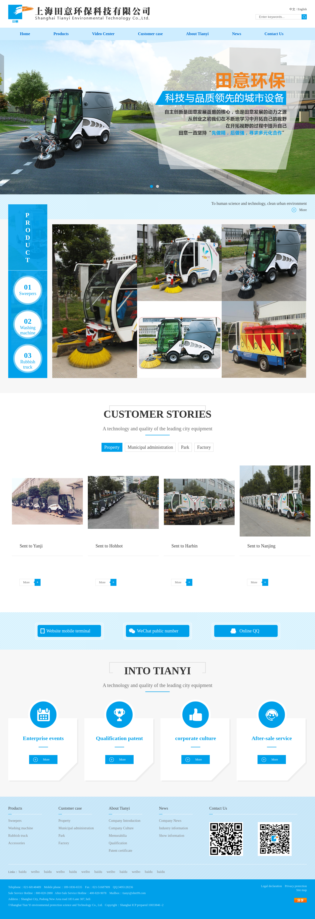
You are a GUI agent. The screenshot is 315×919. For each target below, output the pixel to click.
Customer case (150, 34)
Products (61, 34)
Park (61, 836)
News (236, 34)
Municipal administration (76, 828)
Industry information (173, 828)
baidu (22, 872)
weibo (35, 872)
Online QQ (250, 630)
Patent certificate (120, 850)
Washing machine (20, 828)
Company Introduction (124, 821)
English (302, 9)
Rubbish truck (18, 836)
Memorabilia (118, 836)
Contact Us (273, 34)
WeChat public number (158, 630)
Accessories (16, 843)
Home (25, 34)
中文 (292, 9)
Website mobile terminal (69, 630)
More (303, 210)
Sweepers (15, 821)
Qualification (118, 843)
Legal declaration (271, 886)
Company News (170, 821)
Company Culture (121, 828)
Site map (301, 890)
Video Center (103, 34)
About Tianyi (197, 34)
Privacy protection (296, 886)
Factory (63, 843)
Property (64, 821)
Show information (171, 836)
